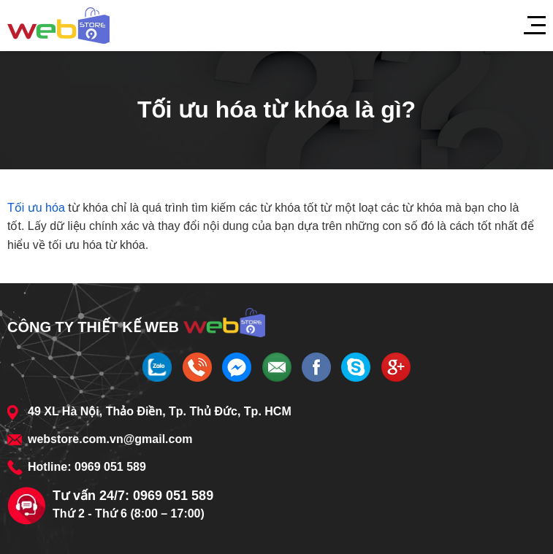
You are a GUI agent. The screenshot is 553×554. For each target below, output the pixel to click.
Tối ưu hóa (36, 207)
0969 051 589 (110, 467)
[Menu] (527, 25)
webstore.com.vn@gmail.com (110, 439)
